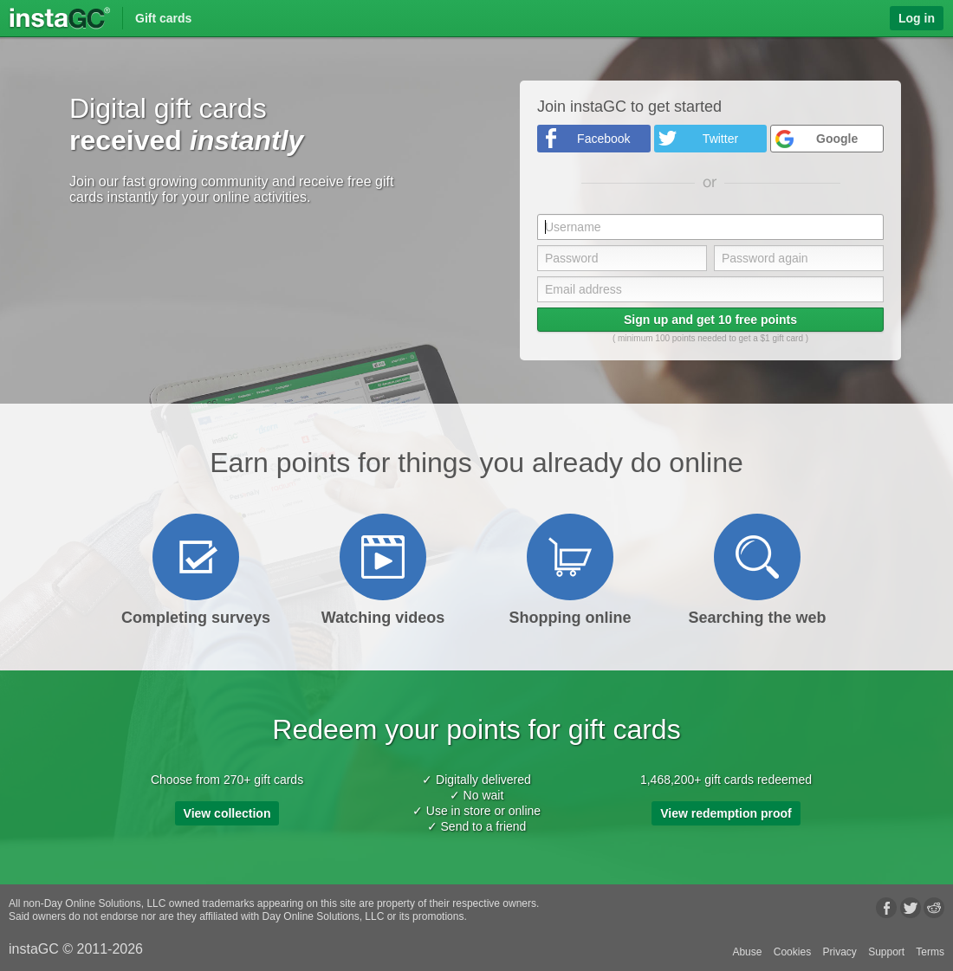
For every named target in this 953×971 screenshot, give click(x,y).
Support (886, 952)
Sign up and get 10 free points (710, 320)
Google (837, 139)
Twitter (720, 139)
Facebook (603, 139)
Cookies (792, 952)
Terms (930, 952)
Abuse (747, 952)
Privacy (839, 952)
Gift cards (163, 18)
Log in (916, 18)
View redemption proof (725, 813)
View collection (227, 813)
